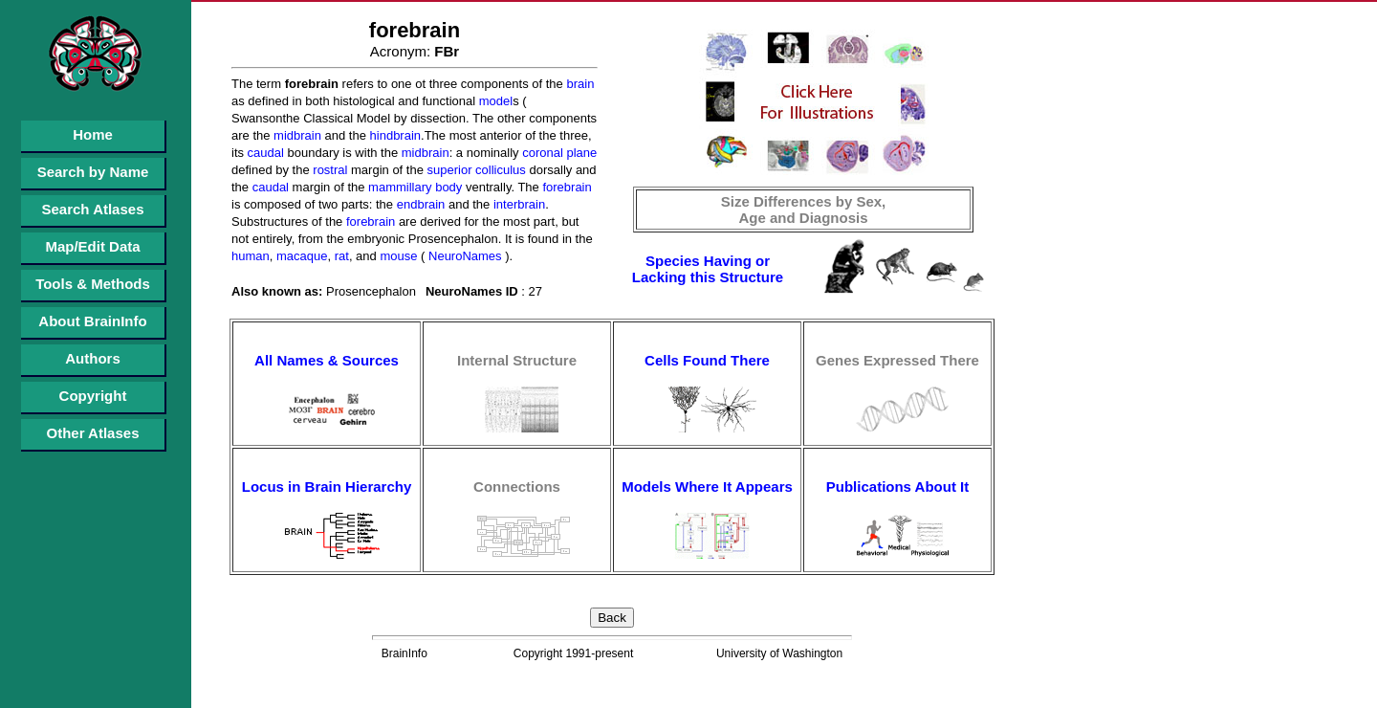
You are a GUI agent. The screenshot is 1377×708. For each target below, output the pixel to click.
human (250, 256)
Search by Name (93, 172)
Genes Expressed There (897, 360)
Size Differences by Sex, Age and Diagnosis (803, 209)
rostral (329, 170)
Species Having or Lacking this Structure (707, 269)
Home (93, 134)
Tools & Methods (92, 284)
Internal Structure (517, 360)
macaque (300, 256)
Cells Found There (707, 360)
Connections (516, 486)
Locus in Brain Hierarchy (327, 486)
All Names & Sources (326, 360)
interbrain (517, 204)
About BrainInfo (92, 321)
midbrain (295, 135)
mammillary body (414, 187)
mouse (397, 256)
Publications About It (897, 486)
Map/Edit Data (92, 246)
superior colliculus (475, 170)
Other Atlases (93, 433)
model (494, 101)
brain (579, 84)
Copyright (93, 395)
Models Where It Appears (707, 486)
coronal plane (558, 152)
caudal (264, 152)
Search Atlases (92, 209)
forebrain (565, 187)
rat (340, 256)
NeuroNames (463, 256)
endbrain (419, 204)
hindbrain (393, 135)
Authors (92, 358)
